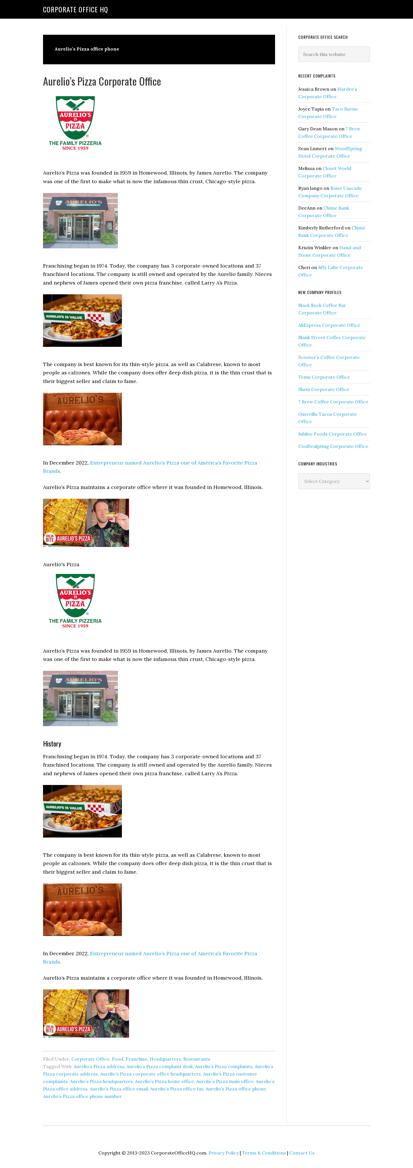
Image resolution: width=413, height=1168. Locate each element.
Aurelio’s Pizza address (99, 1066)
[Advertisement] (341, 587)
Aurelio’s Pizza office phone (236, 1089)
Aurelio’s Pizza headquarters (101, 1081)
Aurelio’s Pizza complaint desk (159, 1066)
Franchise (136, 1059)
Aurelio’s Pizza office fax (176, 1089)
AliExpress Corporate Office (329, 325)
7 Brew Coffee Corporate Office (333, 402)
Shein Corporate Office (323, 389)
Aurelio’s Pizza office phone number (82, 1096)
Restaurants (196, 1059)
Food (117, 1059)
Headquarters (165, 1059)
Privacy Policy (224, 1153)
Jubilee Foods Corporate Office (332, 434)
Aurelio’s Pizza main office (225, 1081)
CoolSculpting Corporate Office (333, 446)
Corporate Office (90, 1059)
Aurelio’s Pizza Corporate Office (102, 80)
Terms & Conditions (264, 1153)
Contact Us (302, 1153)
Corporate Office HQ (75, 9)
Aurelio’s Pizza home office (164, 1081)
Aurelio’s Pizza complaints (223, 1066)
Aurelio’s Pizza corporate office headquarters (150, 1074)
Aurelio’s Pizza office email (119, 1089)
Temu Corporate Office (324, 377)
